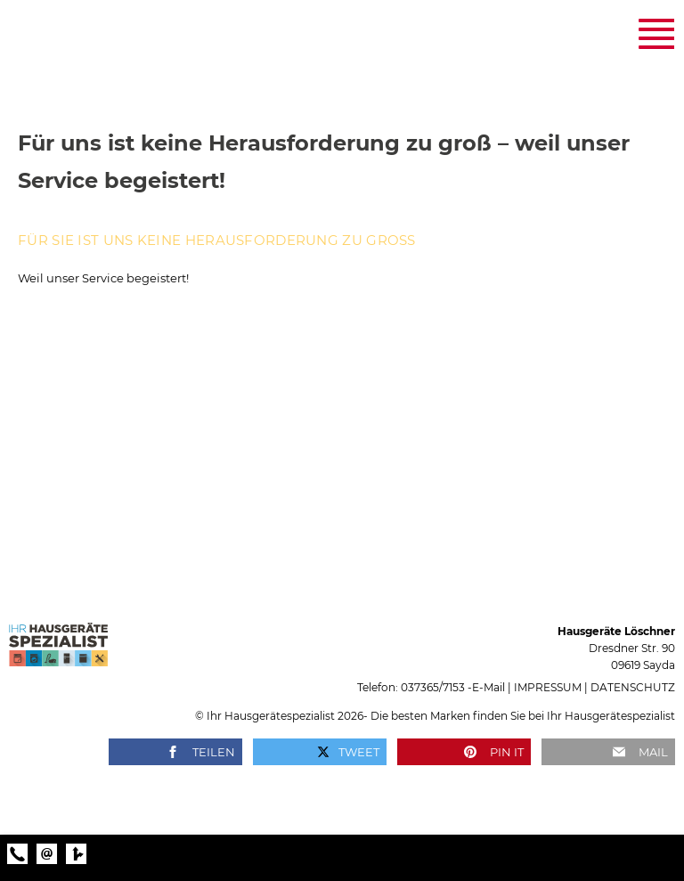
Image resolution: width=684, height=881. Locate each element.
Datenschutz (632, 687)
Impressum (548, 687)
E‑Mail (488, 687)
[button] (175, 751)
